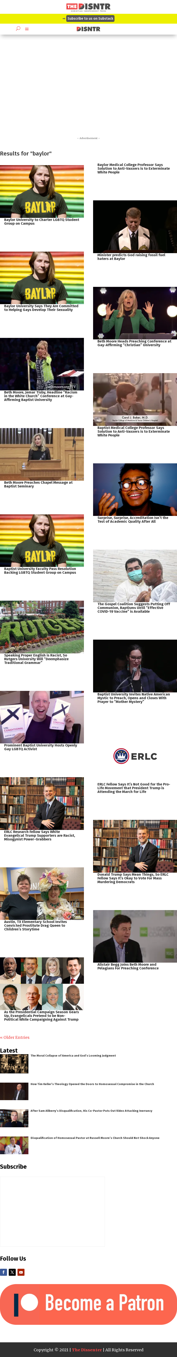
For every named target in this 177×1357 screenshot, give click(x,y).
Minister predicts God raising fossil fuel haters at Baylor (131, 257)
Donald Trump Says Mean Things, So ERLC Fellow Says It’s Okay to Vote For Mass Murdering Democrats (132, 878)
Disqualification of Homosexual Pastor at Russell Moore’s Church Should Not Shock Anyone (95, 1138)
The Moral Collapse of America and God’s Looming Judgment (73, 1055)
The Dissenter (87, 1349)
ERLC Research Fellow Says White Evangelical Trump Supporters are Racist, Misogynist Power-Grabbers (39, 835)
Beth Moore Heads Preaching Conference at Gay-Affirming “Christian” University (134, 343)
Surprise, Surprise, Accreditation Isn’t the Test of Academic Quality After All (132, 519)
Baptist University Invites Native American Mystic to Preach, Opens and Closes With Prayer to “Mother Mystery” (133, 698)
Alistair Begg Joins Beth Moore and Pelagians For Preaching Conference (128, 966)
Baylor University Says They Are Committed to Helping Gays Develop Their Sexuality (41, 308)
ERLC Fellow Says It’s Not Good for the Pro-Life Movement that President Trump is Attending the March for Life (133, 788)
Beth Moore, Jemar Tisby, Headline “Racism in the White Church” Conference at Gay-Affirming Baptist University (40, 396)
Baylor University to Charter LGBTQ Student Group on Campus (41, 221)
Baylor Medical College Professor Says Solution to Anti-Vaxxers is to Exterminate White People (133, 168)
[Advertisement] (88, 93)
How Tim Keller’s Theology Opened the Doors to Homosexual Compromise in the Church (92, 1084)
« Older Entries (15, 1037)
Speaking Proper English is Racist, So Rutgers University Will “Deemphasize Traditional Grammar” (36, 659)
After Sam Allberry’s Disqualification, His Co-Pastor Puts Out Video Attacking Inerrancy (91, 1110)
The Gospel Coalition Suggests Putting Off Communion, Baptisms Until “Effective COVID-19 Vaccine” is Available (133, 608)
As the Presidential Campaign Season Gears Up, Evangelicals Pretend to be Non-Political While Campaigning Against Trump (41, 1016)
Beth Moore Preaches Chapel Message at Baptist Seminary (38, 484)
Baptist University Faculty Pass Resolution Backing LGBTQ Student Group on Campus (40, 570)
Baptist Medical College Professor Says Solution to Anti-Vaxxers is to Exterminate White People (133, 431)
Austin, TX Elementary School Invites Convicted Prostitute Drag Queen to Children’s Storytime (35, 925)
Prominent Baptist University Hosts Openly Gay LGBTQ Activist (40, 747)
